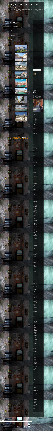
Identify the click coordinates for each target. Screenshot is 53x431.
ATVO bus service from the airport (35, 138)
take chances (35, 363)
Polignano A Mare (24, 138)
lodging (34, 265)
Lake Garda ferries (35, 262)
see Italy (35, 347)
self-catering (35, 349)
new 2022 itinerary (35, 285)
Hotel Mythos (35, 234)
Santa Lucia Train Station (35, 343)
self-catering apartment (35, 350)
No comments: (19, 137)
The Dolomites (35, 371)
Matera (19, 138)
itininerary (35, 254)
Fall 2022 (35, 210)
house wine (35, 235)
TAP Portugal (35, 366)
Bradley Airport (35, 159)
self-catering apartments (35, 351)
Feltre (34, 211)
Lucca (34, 268)
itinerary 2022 (35, 253)
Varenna (35, 403)
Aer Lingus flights (35, 122)
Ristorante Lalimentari (35, 333)
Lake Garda (35, 261)
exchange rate (35, 206)
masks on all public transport (35, 275)
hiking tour (35, 231)
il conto (34, 239)
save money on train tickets (35, 346)
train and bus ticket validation (35, 375)
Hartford (35, 229)
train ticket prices (36, 376)
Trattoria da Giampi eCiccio (35, 384)
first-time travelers (35, 215)
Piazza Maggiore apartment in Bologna (35, 307)
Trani (27, 138)
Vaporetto (35, 402)
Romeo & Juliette (35, 338)
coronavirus (35, 182)
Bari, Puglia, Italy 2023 (14, 22)
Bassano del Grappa (35, 145)
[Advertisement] (38, 32)
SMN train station (35, 359)
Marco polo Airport (35, 271)
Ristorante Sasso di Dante (35, 335)
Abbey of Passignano (35, 118)
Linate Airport (35, 264)
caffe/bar (35, 172)
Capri (34, 173)
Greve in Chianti (35, 226)
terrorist (35, 369)
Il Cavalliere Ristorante (35, 238)
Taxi (34, 367)
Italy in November (35, 249)
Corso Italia (35, 183)
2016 (34, 91)
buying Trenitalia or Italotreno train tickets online (36, 170)
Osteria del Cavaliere (35, 294)
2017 (34, 90)
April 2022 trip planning (35, 132)
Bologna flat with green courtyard (35, 153)
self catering (35, 348)
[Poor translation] (3, 420)
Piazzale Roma (35, 311)
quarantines (35, 322)
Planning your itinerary (35, 315)
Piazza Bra (35, 304)
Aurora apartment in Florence (35, 140)
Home (21, 140)
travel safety (35, 389)
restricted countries (35, 327)
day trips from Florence (35, 190)
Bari (14, 138)
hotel (34, 232)
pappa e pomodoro (35, 300)
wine (34, 410)
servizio (35, 354)
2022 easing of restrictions (35, 114)
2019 (34, 88)
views (34, 408)
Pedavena (35, 302)
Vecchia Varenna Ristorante (35, 404)
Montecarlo (35, 283)
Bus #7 (34, 163)
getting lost (35, 223)
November (35, 288)
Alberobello (13, 138)
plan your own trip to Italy (35, 314)
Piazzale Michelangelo (35, 310)
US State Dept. (35, 399)
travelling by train (36, 390)
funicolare (35, 222)
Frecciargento (35, 220)
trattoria (35, 383)
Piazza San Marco (35, 309)
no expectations (35, 286)
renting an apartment (35, 326)
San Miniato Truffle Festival (35, 341)
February (36, 84)
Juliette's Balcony (35, 255)
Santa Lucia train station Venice (36, 344)
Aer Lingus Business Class (35, 120)
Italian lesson (35, 245)
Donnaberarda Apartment (35, 199)
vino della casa (35, 409)
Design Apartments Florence (35, 197)
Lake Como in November (35, 260)
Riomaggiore (35, 330)
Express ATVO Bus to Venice (35, 208)
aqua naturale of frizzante (35, 133)
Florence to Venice (35, 218)
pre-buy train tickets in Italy (35, 321)
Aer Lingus (35, 119)
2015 (34, 92)
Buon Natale (35, 162)
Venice (34, 405)
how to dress (35, 236)
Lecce (17, 138)
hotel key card (35, 233)
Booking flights (35, 155)
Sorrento (35, 360)
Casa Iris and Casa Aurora (35, 176)
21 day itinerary (35, 116)
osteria (34, 292)
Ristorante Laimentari (35, 332)
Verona (34, 406)
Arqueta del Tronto (35, 136)
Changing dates (35, 178)
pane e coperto (35, 297)
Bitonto (16, 138)
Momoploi (21, 138)
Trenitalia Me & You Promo (35, 393)
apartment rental (35, 128)
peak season (35, 301)
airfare (34, 124)
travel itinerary (35, 388)
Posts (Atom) (14, 141)
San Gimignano (35, 339)
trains (34, 381)
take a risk (35, 362)
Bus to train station (35, 166)
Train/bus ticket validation (35, 380)
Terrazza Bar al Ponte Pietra (35, 368)
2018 (34, 89)
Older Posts (30, 140)
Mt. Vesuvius (35, 284)
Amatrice (35, 127)
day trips (35, 189)
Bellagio (35, 146)
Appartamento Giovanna (35, 131)
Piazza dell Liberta (35, 305)
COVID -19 (35, 186)
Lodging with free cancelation (35, 266)
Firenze (34, 214)
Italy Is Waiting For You (36, 95)
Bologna (35, 152)
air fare (34, 123)
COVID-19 (35, 187)
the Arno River (35, 370)
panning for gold (35, 298)
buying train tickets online (35, 168)
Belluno (34, 147)
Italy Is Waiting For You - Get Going (35, 250)
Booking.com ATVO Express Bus (35, 158)
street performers (35, 361)
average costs (35, 141)
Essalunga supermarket (35, 205)
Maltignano (35, 270)
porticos (35, 319)
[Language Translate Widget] (37, 70)
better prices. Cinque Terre (35, 149)
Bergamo (35, 148)
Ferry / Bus (35, 212)
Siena (34, 357)
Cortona (35, 184)
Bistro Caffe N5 (35, 150)
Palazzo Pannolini (35, 296)
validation (35, 401)
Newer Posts (12, 140)
